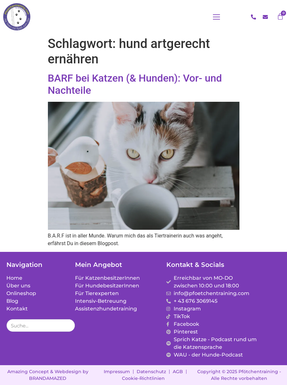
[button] (216, 16)
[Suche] (68, 325)
